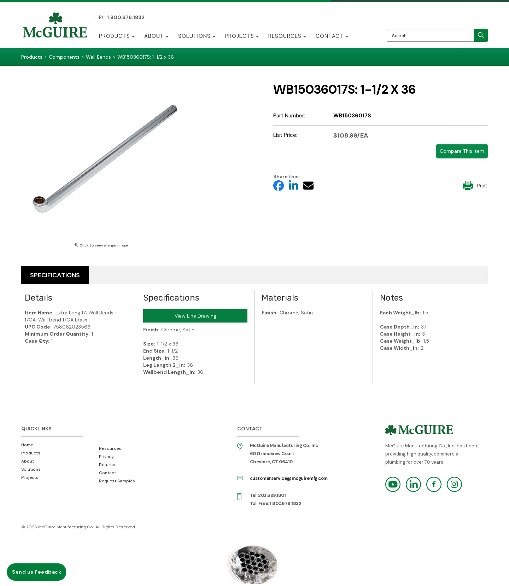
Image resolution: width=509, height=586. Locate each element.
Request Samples (117, 481)
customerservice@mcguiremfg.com (289, 478)
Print (475, 185)
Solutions (194, 36)
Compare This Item (462, 151)
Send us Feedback (36, 572)
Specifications (55, 275)
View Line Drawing (195, 316)
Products (114, 36)
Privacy (106, 456)
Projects (239, 36)
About (154, 36)
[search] (481, 35)
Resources (285, 36)
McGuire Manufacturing (55, 26)
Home (27, 445)
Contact (330, 36)
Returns (107, 465)
